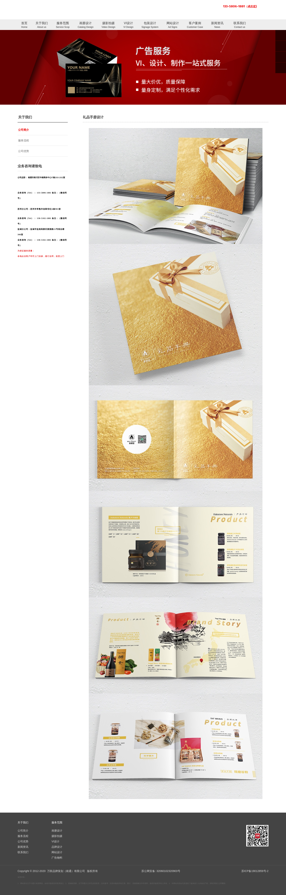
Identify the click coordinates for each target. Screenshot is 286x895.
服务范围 (63, 25)
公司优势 (23, 151)
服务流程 (23, 140)
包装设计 (149, 25)
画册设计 (85, 25)
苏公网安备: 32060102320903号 (160, 871)
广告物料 (57, 857)
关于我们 (42, 25)
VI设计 (128, 25)
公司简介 (23, 129)
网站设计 (173, 25)
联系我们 (240, 25)
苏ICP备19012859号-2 (254, 871)
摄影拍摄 (108, 25)
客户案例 (195, 25)
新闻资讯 (217, 25)
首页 (24, 25)
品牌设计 (57, 846)
